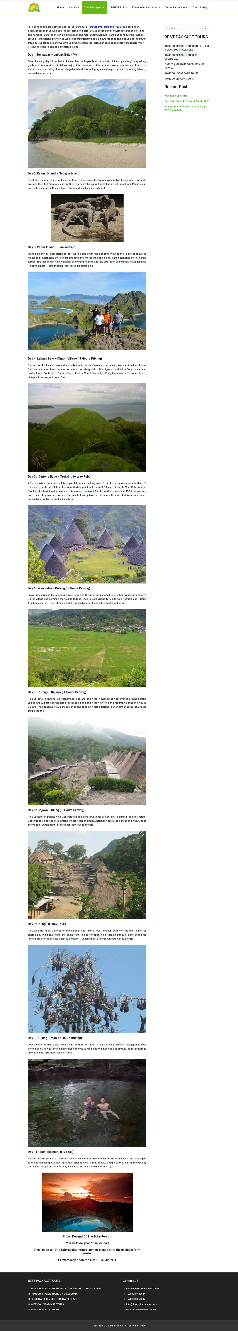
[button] (112, 8)
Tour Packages (103, 8)
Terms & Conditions (179, 7)
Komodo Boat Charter (151, 8)
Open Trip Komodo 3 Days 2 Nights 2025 (187, 101)
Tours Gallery (201, 7)
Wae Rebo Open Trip (176, 96)
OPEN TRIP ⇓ (125, 8)
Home (73, 7)
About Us (85, 7)
